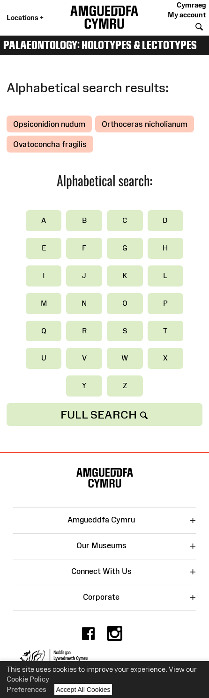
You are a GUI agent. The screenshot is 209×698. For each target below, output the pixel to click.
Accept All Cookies (83, 689)
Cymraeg (191, 5)
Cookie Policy (28, 679)
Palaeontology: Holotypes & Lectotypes (100, 45)
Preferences (26, 689)
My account (187, 15)
